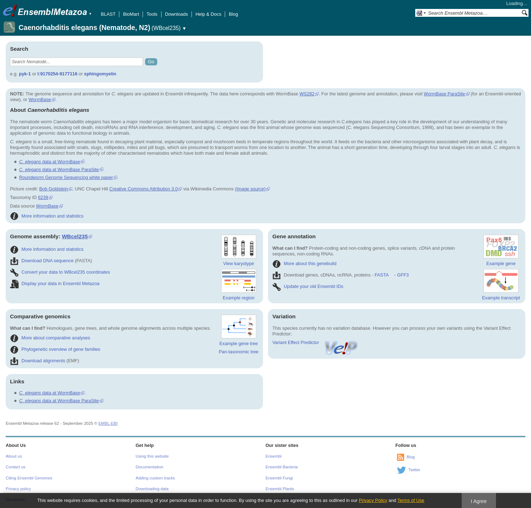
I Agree (479, 501)
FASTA (381, 275)
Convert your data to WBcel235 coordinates (60, 272)
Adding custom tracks (155, 478)
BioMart (131, 14)
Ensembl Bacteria (282, 467)
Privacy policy (18, 489)
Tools (152, 14)
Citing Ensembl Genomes (29, 478)
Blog (233, 14)
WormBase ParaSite (444, 93)
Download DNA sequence (42, 260)
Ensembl (274, 456)
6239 (43, 197)
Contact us (15, 467)
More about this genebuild (304, 263)
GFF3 (402, 275)
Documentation (149, 467)
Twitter (414, 470)
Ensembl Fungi (279, 478)
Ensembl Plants (280, 489)
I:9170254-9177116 (58, 73)
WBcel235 (75, 236)
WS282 (306, 93)
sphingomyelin (100, 73)
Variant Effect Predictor (315, 342)
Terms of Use (410, 500)
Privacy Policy (373, 500)
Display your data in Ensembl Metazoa (54, 283)
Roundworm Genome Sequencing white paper (66, 177)
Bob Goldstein (53, 188)
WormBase (40, 99)
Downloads (176, 14)
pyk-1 (25, 73)
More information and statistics (47, 216)
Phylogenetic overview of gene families (55, 349)
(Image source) (250, 188)
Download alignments (37, 360)
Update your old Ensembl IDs (307, 286)
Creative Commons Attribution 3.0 (143, 188)
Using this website (152, 456)
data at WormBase (49, 161)
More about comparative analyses (50, 337)
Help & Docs (208, 14)
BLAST (108, 14)
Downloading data (152, 489)
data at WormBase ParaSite (59, 169)
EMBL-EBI (108, 423)
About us (14, 456)
